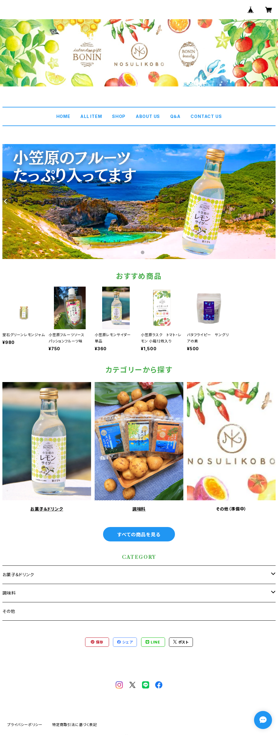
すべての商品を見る (138, 535)
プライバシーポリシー (25, 724)
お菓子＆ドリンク (46, 508)
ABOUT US (148, 116)
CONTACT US (206, 116)
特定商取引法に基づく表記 (74, 724)
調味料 (139, 508)
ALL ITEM (91, 116)
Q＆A (175, 116)
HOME (63, 116)
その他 (8, 611)
